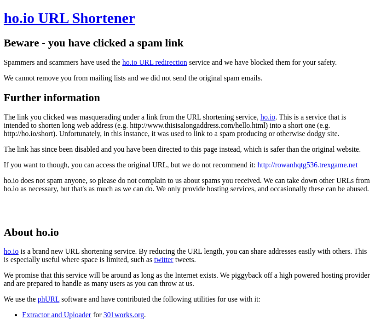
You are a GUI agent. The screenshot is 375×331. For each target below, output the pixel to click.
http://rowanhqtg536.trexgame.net (307, 165)
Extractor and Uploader (56, 315)
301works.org (124, 315)
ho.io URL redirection (154, 62)
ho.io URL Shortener (69, 18)
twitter (163, 259)
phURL (48, 299)
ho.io (267, 117)
